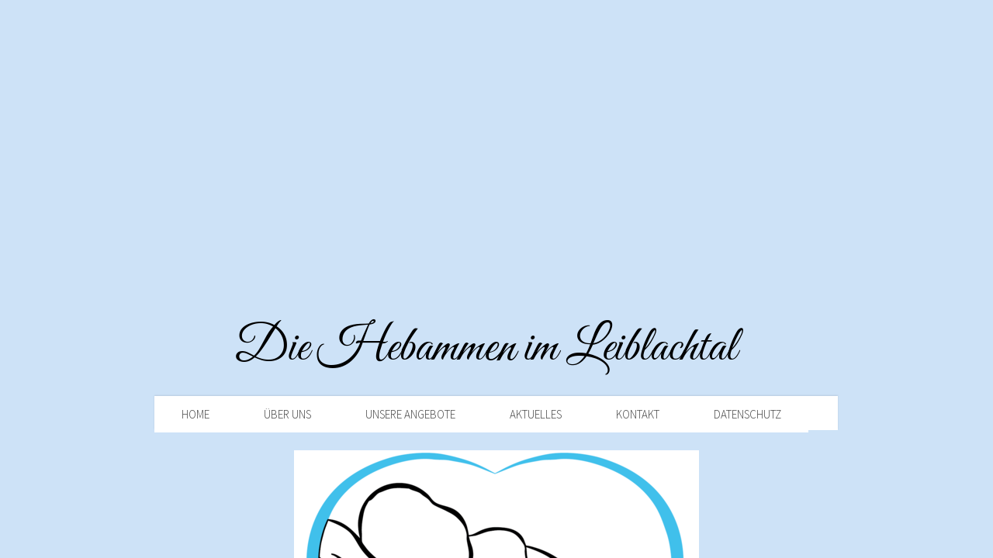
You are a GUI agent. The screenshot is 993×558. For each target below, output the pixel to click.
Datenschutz (747, 414)
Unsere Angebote (410, 414)
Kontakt (637, 414)
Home (195, 414)
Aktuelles (536, 414)
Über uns (287, 414)
